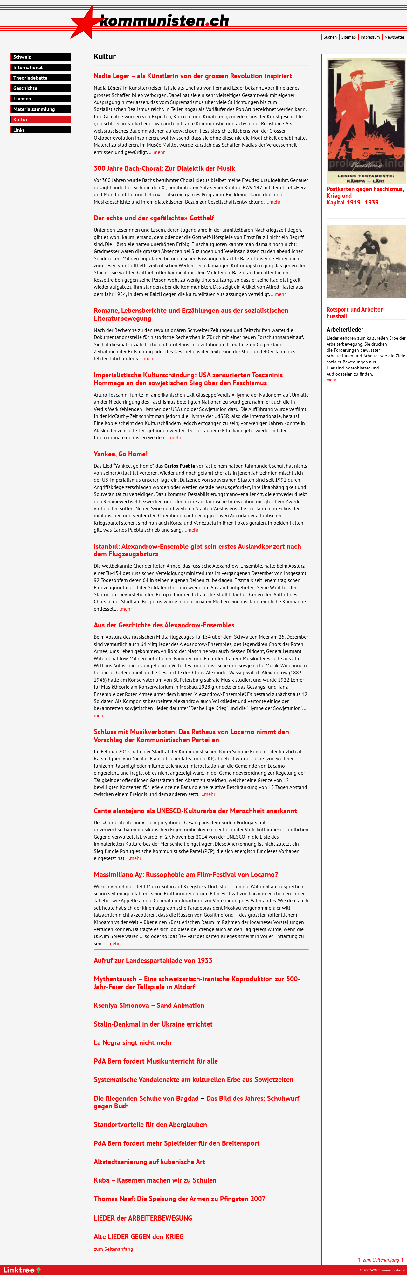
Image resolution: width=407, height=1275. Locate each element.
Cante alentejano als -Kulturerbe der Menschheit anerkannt (195, 810)
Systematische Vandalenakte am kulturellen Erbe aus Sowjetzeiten (193, 1079)
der (143, 1217)
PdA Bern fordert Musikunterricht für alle (156, 1060)
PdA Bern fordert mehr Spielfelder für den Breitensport (177, 1143)
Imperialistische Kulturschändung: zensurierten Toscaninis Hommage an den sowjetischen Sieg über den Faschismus (188, 378)
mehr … (334, 379)
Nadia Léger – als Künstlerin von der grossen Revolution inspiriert (193, 75)
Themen (22, 98)
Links (19, 130)
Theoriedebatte (30, 78)
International (28, 67)
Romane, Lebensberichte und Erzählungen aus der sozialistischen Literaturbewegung (191, 314)
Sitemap (348, 37)
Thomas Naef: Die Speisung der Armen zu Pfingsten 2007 (180, 1198)
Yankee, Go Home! (121, 453)
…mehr (273, 201)
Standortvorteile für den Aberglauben (150, 1124)
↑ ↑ (380, 1260)
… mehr (157, 152)
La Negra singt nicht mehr (133, 1042)
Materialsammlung (34, 109)
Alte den (138, 1236)
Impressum (370, 37)
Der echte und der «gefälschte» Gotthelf (154, 217)
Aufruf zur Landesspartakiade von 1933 (153, 960)
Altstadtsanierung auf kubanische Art (149, 1161)
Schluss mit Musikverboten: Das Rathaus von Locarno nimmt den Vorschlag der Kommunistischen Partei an (191, 735)
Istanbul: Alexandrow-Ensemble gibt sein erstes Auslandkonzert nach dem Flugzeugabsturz (197, 550)
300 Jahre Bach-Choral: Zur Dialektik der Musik (164, 168)
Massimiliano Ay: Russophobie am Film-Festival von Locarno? (186, 874)
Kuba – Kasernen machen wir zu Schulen (155, 1180)
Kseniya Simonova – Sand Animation (149, 1005)
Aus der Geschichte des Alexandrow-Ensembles (164, 624)
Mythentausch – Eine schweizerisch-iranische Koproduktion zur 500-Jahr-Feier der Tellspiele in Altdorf (197, 982)
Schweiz (22, 57)
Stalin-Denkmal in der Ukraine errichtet (153, 1023)
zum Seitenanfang (113, 1249)
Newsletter (394, 37)
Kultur (20, 119)
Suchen (330, 37)
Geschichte (25, 88)
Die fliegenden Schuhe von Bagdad (146, 1098)
